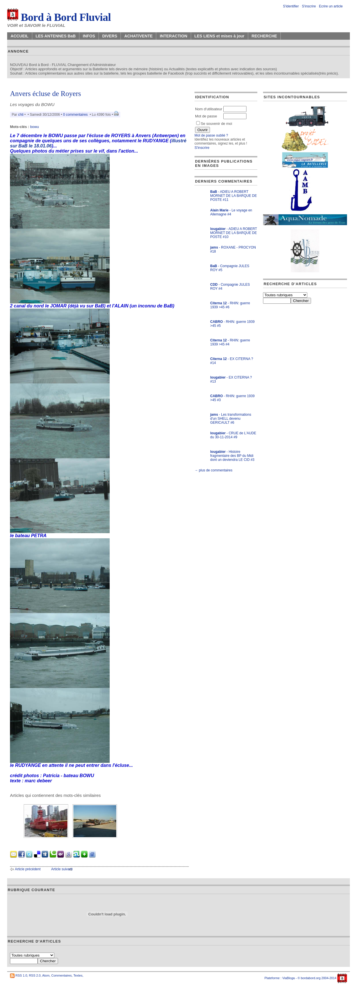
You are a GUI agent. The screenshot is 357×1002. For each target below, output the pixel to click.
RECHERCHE (264, 36)
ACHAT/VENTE (138, 36)
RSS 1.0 (21, 975)
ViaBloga (288, 978)
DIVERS (109, 36)
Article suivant (62, 869)
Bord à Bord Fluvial (59, 17)
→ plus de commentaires (213, 470)
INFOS (89, 36)
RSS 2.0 (35, 975)
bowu (34, 127)
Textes (78, 975)
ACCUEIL (20, 36)
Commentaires (61, 975)
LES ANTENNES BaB (56, 36)
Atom (46, 975)
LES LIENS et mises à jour (219, 36)
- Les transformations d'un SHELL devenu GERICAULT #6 (230, 419)
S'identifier (291, 6)
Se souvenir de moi (214, 123)
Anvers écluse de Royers (45, 93)
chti (20, 115)
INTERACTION (173, 36)
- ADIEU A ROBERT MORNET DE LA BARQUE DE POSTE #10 (233, 233)
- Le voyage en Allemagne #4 (231, 212)
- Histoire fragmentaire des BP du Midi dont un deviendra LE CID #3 (232, 456)
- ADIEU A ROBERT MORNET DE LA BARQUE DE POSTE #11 (233, 196)
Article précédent (28, 869)
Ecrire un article (331, 6)
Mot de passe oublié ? (211, 135)
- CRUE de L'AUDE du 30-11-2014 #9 (233, 435)
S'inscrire (309, 6)
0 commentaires (76, 115)
